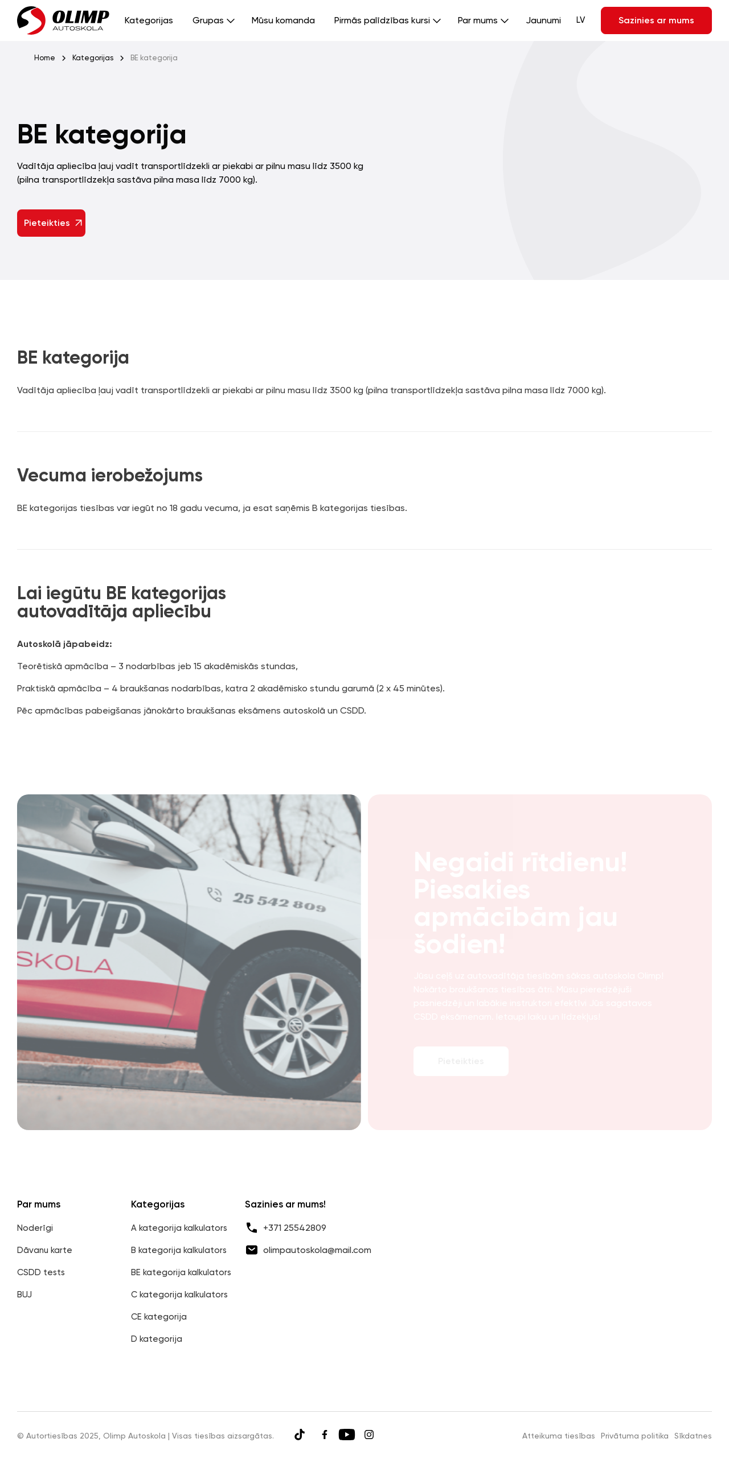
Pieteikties (54, 223)
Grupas (208, 20)
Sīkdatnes (693, 1435)
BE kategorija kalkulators (181, 1272)
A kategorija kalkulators (179, 1228)
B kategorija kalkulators (179, 1250)
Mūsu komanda (283, 20)
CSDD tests (41, 1272)
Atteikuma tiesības (558, 1435)
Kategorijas (149, 20)
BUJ (24, 1294)
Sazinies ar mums (656, 20)
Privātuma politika (635, 1435)
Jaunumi (543, 20)
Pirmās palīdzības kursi (382, 20)
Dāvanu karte (44, 1250)
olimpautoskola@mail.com (317, 1249)
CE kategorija (159, 1317)
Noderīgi (35, 1228)
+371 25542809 (294, 1227)
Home (44, 57)
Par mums (478, 20)
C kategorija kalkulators (179, 1294)
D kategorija (156, 1339)
